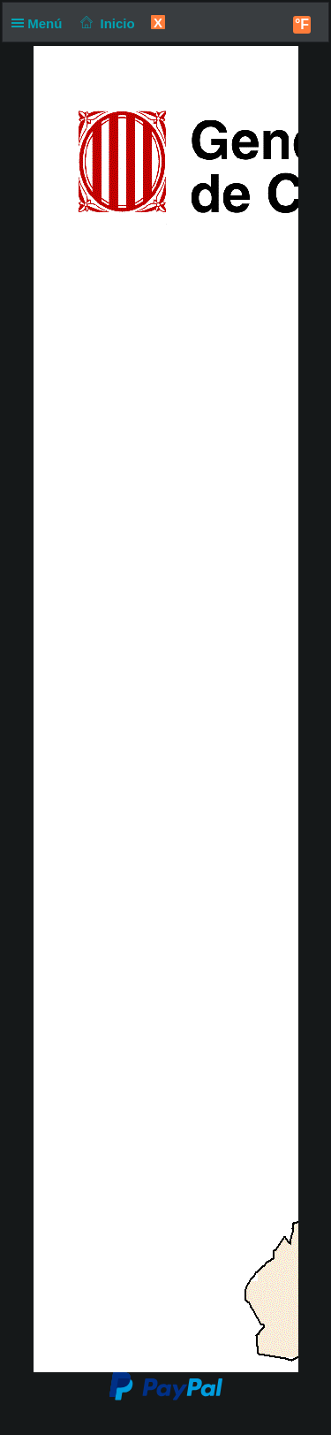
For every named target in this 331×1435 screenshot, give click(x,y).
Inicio (106, 23)
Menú (40, 23)
